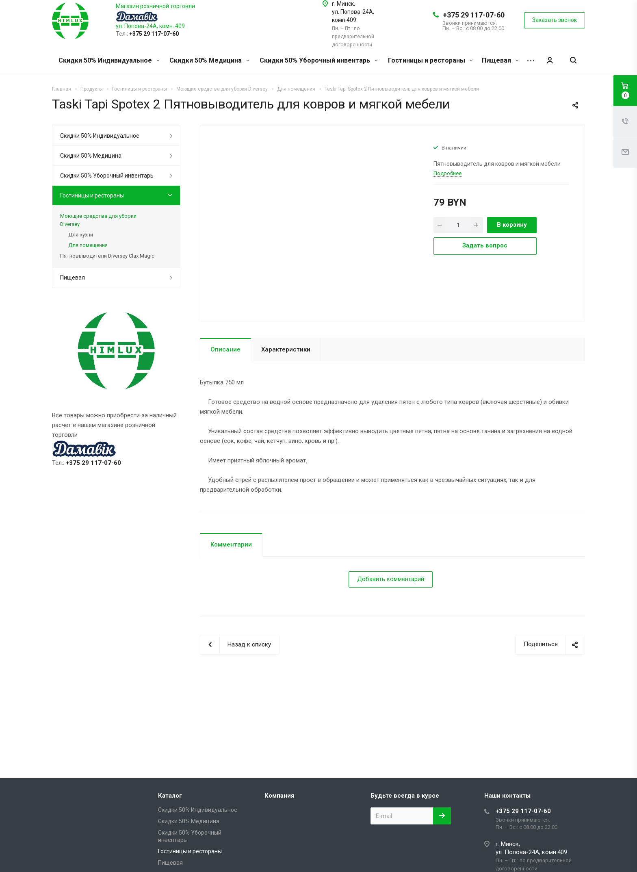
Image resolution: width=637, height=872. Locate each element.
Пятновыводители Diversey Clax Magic (107, 256)
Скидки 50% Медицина (209, 60)
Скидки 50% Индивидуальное (109, 60)
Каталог (170, 795)
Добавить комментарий (390, 579)
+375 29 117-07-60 (474, 15)
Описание (225, 349)
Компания (279, 795)
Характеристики (285, 349)
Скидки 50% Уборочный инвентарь (319, 60)
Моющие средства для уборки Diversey (98, 220)
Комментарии (231, 544)
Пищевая (500, 60)
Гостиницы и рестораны (430, 60)
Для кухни (80, 235)
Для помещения (88, 245)
